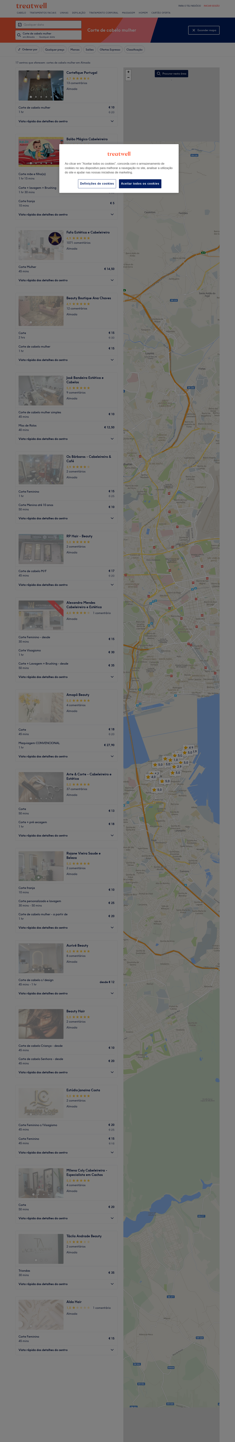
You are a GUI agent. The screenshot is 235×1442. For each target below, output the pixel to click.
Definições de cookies (97, 183)
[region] (119, 168)
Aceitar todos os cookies (140, 183)
